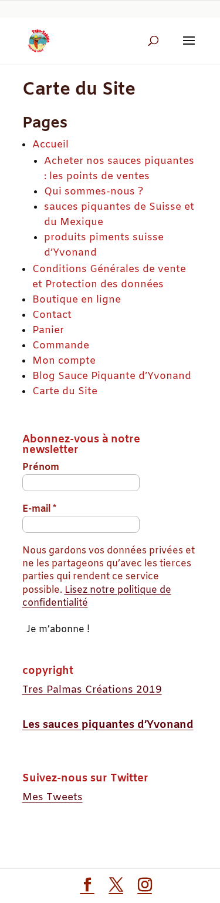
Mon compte (64, 361)
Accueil (50, 145)
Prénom (40, 467)
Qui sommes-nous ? (93, 192)
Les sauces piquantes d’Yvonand (108, 725)
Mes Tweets (52, 797)
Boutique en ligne (76, 300)
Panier (48, 330)
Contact (52, 315)
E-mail (39, 509)
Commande (60, 346)
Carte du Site (64, 391)
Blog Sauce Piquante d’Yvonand (111, 376)
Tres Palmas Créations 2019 (92, 690)
